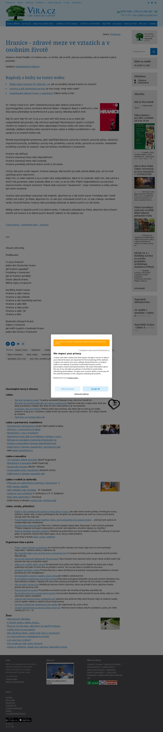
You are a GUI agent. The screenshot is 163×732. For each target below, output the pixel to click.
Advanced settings (81, 394)
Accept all (95, 389)
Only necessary (67, 389)
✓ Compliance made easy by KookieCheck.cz (94, 350)
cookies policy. (72, 378)
